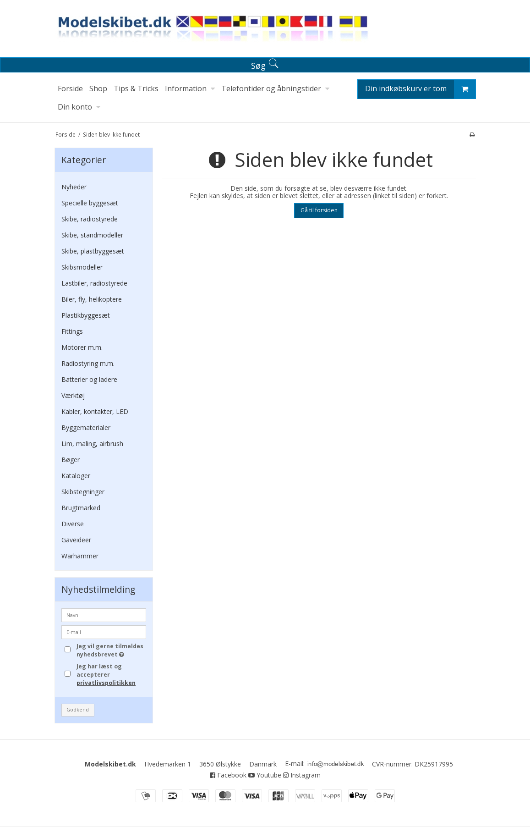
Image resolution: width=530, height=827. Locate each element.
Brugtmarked (80, 507)
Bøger (70, 459)
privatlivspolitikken (106, 683)
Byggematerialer (85, 427)
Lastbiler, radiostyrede (94, 283)
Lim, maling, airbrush (92, 443)
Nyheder (74, 186)
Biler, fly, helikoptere (91, 299)
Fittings (72, 331)
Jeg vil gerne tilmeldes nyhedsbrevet (110, 650)
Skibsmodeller (82, 267)
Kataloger (75, 475)
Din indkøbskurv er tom (420, 89)
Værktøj (73, 395)
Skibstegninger (82, 491)
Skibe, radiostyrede (89, 219)
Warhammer (79, 555)
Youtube (264, 775)
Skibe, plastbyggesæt (92, 251)
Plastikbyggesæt (85, 315)
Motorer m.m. (82, 347)
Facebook (228, 775)
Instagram (302, 775)
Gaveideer (76, 539)
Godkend (77, 709)
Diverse (72, 523)
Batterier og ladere (89, 379)
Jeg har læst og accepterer (106, 674)
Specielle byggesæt (89, 202)
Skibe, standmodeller (92, 235)
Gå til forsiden (319, 210)
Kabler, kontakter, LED (94, 411)
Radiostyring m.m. (88, 363)
